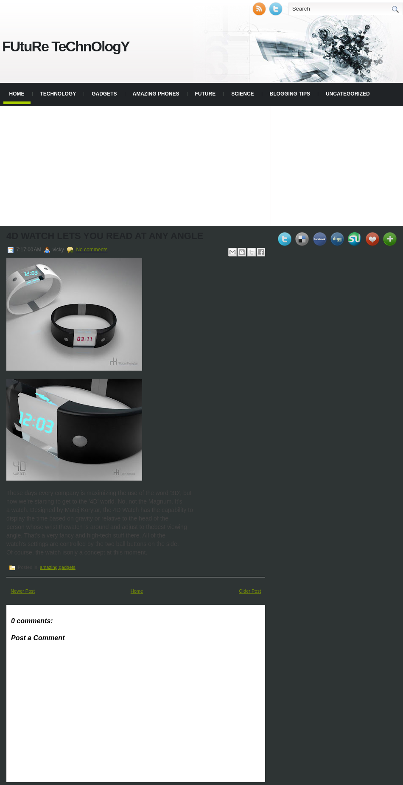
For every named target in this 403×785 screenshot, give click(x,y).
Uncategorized (348, 94)
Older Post (250, 591)
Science (242, 94)
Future (205, 94)
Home (17, 94)
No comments (91, 250)
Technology (58, 94)
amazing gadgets (58, 567)
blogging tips (290, 94)
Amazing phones (156, 94)
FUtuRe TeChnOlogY (65, 46)
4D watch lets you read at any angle (104, 236)
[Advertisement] (201, 165)
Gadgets (104, 94)
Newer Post (23, 591)
